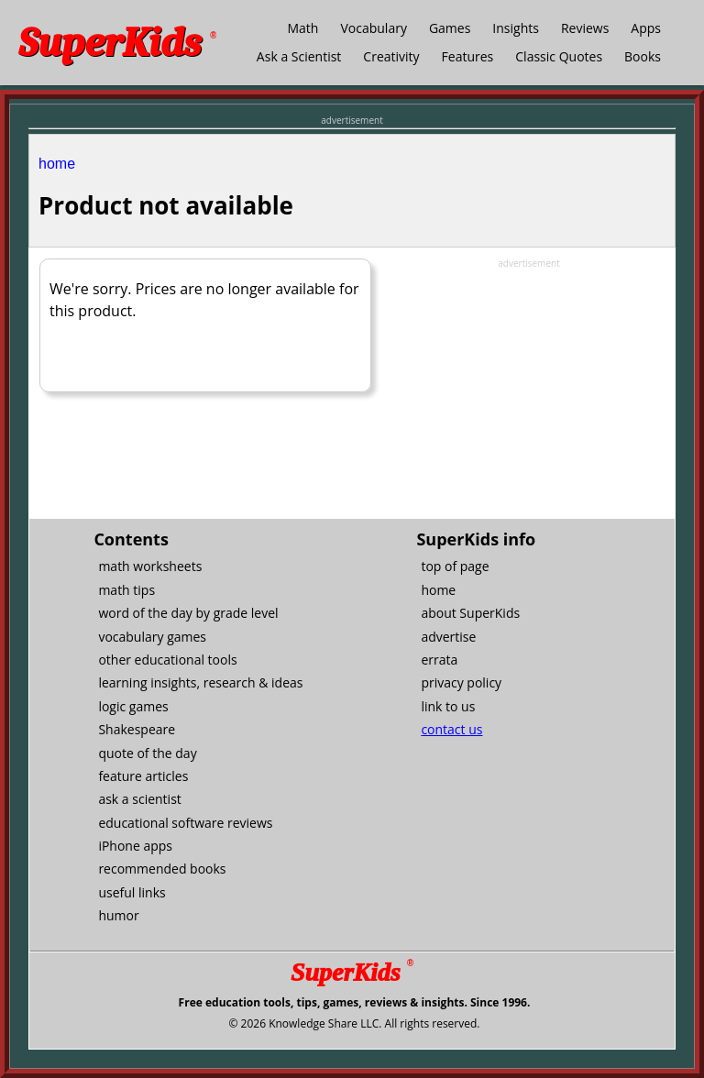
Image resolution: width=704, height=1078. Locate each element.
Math (302, 28)
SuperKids (117, 42)
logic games (133, 706)
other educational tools (167, 659)
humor (118, 915)
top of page (455, 566)
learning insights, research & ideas (200, 682)
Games (449, 28)
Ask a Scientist (299, 56)
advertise (448, 636)
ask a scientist (139, 799)
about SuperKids (470, 613)
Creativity (391, 56)
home (56, 163)
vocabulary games (152, 636)
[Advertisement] (528, 385)
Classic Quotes (558, 56)
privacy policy (461, 682)
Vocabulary (373, 28)
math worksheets (150, 566)
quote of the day (147, 753)
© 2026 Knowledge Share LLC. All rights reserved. (353, 1023)
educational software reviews (185, 822)
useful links (131, 892)
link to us (448, 706)
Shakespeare (136, 729)
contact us (451, 729)
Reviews (585, 28)
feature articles (143, 776)
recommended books (162, 868)
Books (642, 56)
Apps (646, 28)
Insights (515, 28)
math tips (126, 590)
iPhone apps (135, 845)
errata (439, 659)
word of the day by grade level (188, 613)
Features (468, 56)
